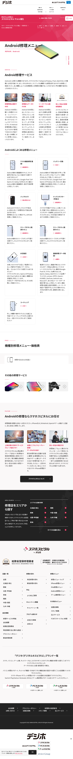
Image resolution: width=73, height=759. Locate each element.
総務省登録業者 (8, 626)
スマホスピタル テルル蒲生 (13, 18)
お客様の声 (57, 25)
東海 (31, 522)
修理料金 (46, 25)
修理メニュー (51, 7)
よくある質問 (52, 9)
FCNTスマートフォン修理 (59, 619)
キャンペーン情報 (39, 27)
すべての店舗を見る (54, 530)
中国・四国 (53, 513)
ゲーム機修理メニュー (58, 595)
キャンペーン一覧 (32, 608)
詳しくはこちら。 (19, 753)
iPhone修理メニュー (58, 583)
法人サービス (51, 11)
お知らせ (63, 9)
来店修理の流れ (63, 7)
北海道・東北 (34, 508)
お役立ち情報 (40, 11)
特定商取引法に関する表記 (12, 630)
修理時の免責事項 (51, 708)
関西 (51, 508)
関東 (31, 513)
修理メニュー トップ (57, 579)
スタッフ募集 (55, 611)
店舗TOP (39, 25)
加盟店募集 (55, 607)
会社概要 (6, 622)
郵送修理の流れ (40, 9)
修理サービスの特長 (9, 619)
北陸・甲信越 (34, 517)
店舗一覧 (40, 7)
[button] (32, 752)
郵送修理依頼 (7, 638)
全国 (4, 579)
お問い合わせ (10, 711)
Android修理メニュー (58, 591)
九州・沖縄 (53, 517)
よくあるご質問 (32, 595)
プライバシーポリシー (10, 634)
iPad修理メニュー (57, 587)
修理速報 (51, 25)
